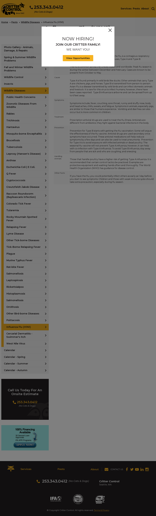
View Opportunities (78, 58)
